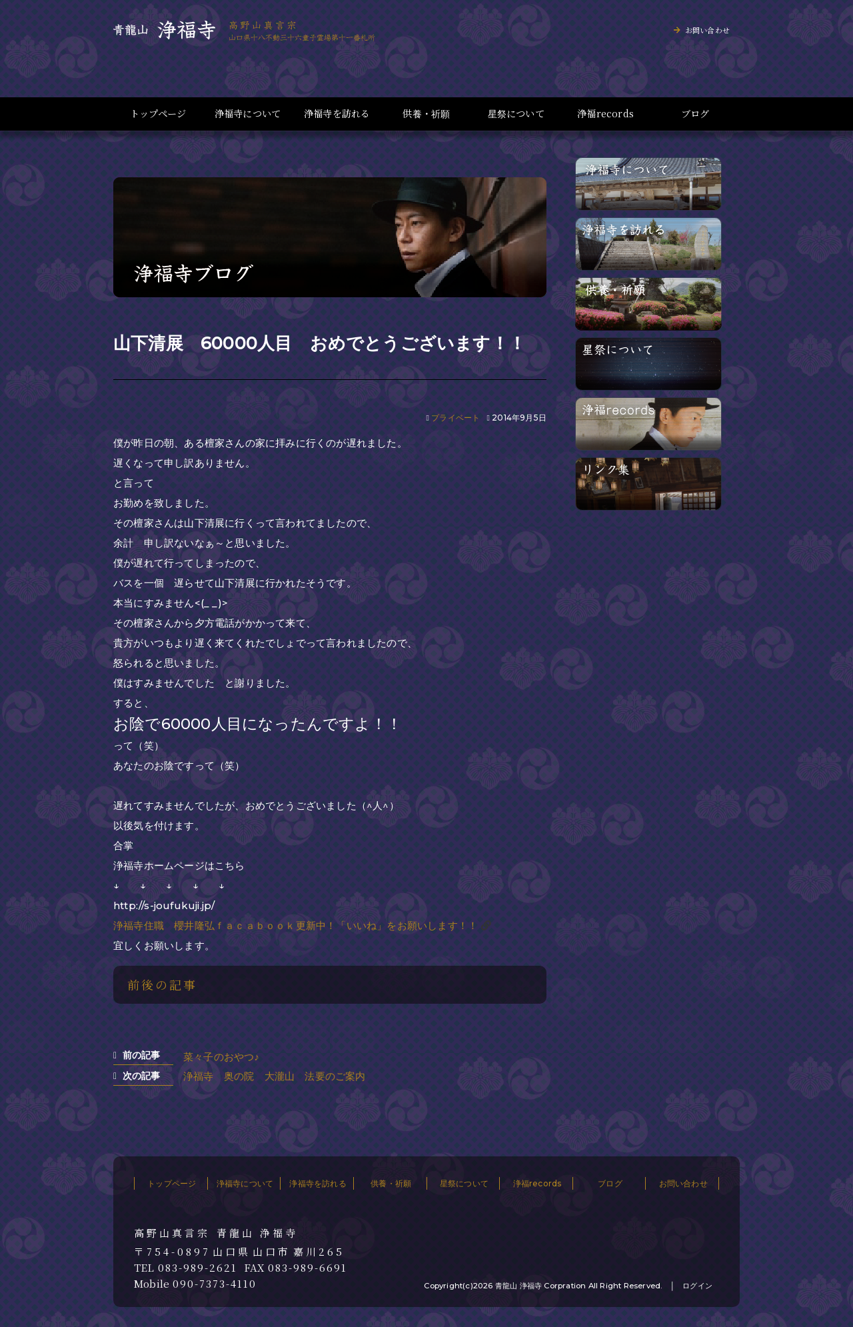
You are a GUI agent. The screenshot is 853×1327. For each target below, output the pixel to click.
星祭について (516, 113)
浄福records (605, 113)
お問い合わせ (707, 30)
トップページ (158, 113)
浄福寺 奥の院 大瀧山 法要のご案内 (274, 1076)
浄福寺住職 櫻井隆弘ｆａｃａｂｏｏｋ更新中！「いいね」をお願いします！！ (295, 925)
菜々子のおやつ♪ (221, 1056)
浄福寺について (248, 113)
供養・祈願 (426, 113)
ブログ (695, 113)
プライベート (455, 418)
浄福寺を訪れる (337, 113)
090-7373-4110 (215, 1284)
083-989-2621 (197, 1268)
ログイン (697, 1285)
